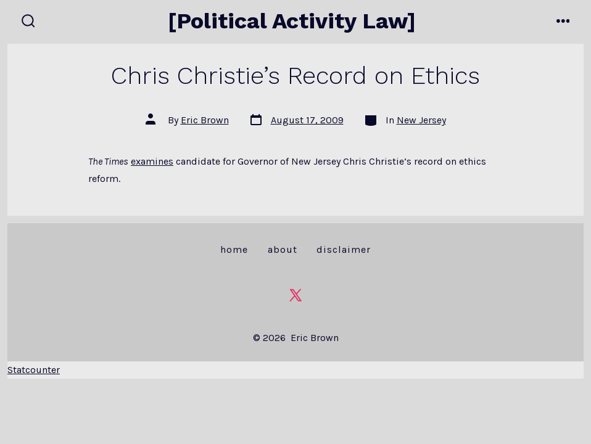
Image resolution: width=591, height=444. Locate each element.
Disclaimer (343, 249)
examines (152, 161)
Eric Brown (205, 120)
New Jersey (421, 120)
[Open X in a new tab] (295, 295)
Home (234, 249)
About (282, 249)
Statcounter (33, 370)
